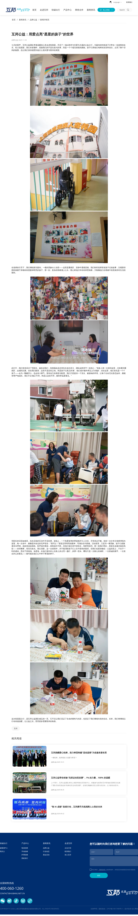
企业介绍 (68, 849)
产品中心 (67, 9)
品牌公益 (33, 19)
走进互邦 (44, 9)
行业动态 (46, 853)
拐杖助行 (25, 860)
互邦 (17, 728)
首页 (34, 9)
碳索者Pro (3, 849)
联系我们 (129, 2)
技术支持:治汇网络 (131, 910)
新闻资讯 (91, 9)
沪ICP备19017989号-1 (115, 910)
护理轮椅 (25, 856)
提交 (98, 877)
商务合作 (79, 9)
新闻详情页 (44, 19)
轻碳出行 (56, 9)
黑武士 (2, 853)
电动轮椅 (25, 849)
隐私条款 (102, 910)
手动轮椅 (25, 853)
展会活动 (46, 856)
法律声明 (94, 910)
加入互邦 (68, 856)
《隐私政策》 (102, 871)
